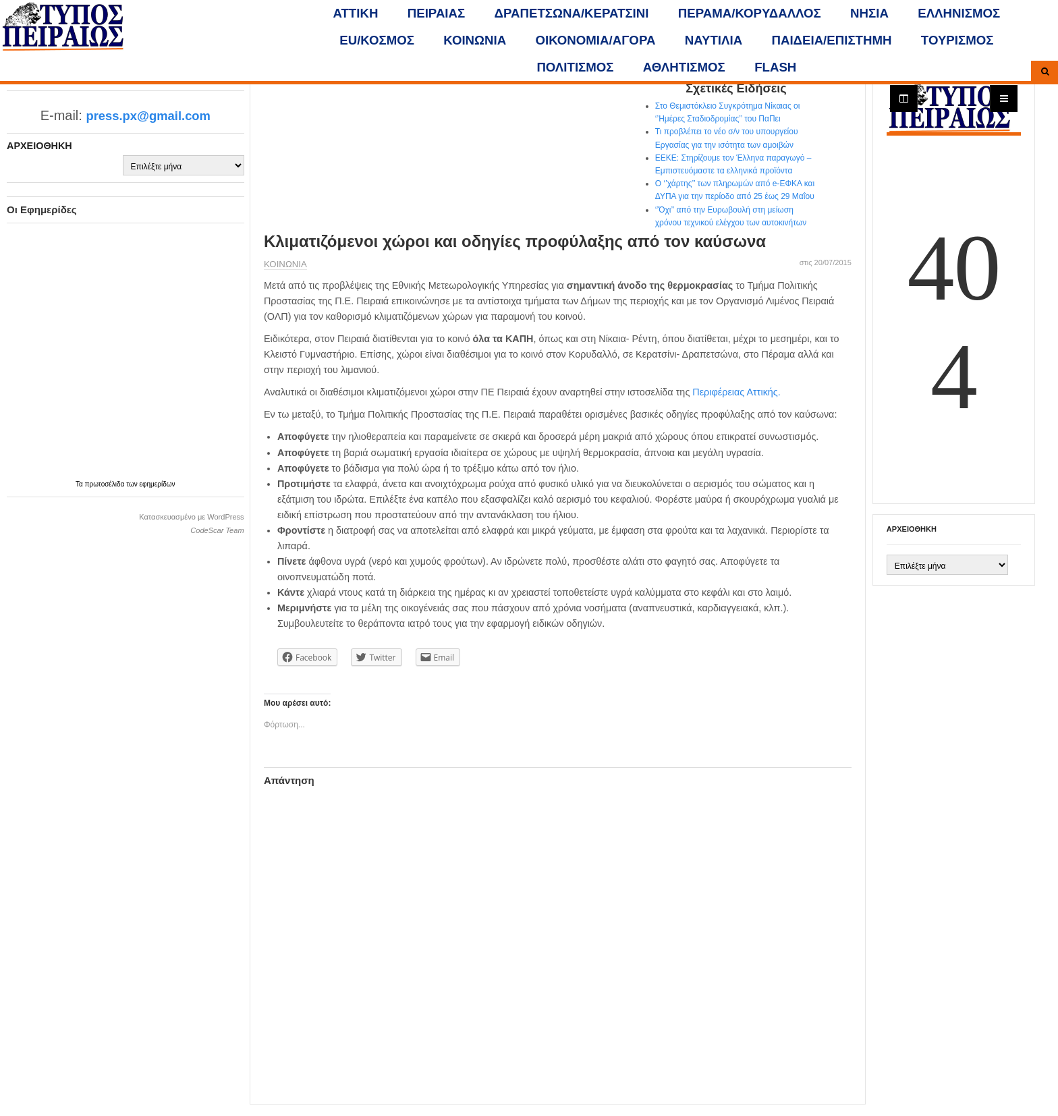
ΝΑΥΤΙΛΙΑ (713, 40)
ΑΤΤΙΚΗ (356, 13)
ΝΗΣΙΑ (869, 13)
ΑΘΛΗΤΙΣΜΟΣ (684, 67)
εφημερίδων (157, 484)
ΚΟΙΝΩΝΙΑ (474, 40)
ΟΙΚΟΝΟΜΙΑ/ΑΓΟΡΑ (596, 40)
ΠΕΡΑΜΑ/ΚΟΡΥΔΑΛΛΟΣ (749, 13)
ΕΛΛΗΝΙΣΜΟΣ (959, 13)
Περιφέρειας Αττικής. (736, 392)
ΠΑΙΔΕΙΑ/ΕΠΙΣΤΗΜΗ (831, 40)
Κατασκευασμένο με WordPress (191, 517)
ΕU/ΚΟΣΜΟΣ (376, 40)
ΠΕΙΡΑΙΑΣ (436, 13)
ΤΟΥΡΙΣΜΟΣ (957, 40)
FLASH (775, 67)
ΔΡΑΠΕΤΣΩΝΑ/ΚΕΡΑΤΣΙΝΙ (572, 13)
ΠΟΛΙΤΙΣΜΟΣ (574, 67)
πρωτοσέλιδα (106, 484)
